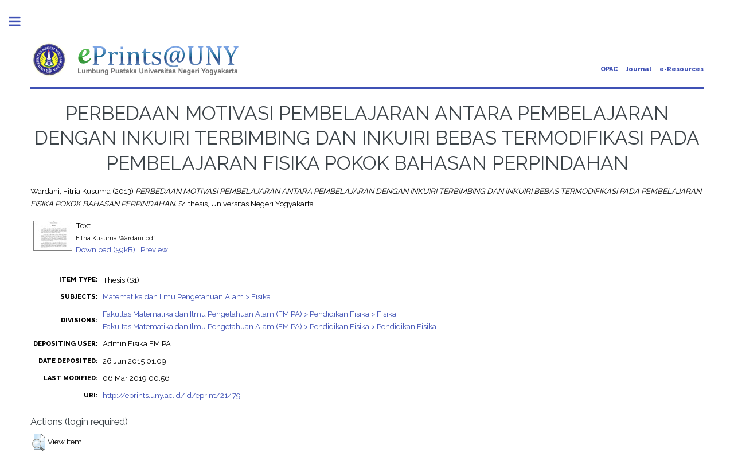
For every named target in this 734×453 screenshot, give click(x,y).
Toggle (20, 21)
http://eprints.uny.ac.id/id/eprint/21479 (172, 395)
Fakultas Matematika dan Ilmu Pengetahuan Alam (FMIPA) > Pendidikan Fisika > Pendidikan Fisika (269, 326)
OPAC (609, 69)
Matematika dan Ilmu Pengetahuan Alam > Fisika (187, 296)
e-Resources (681, 69)
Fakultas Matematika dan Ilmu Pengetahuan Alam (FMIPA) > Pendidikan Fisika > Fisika (249, 313)
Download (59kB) (105, 249)
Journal (638, 69)
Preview (154, 249)
